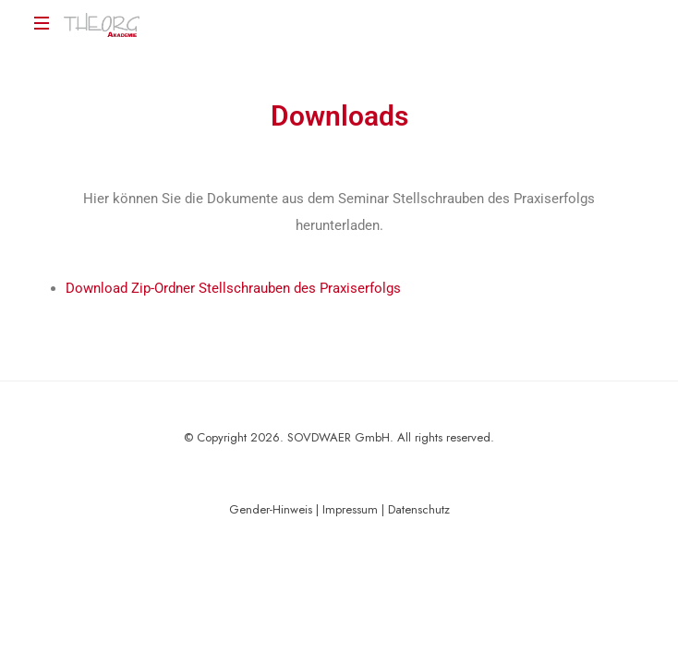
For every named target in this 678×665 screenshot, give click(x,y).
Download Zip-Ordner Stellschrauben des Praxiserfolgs (233, 288)
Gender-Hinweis (270, 509)
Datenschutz (419, 509)
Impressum (350, 509)
